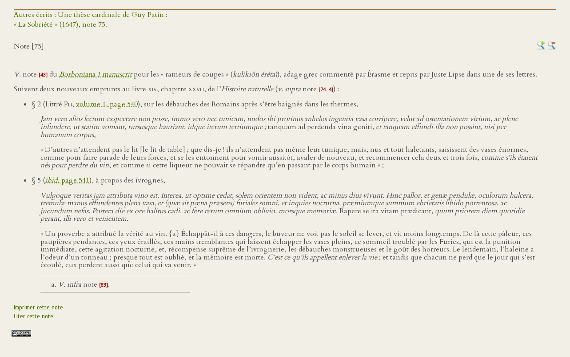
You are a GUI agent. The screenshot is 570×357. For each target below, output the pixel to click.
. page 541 (67, 180)
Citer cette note (33, 316)
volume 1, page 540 (107, 104)
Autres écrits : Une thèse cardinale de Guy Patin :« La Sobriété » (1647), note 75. (90, 19)
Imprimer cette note (38, 307)
